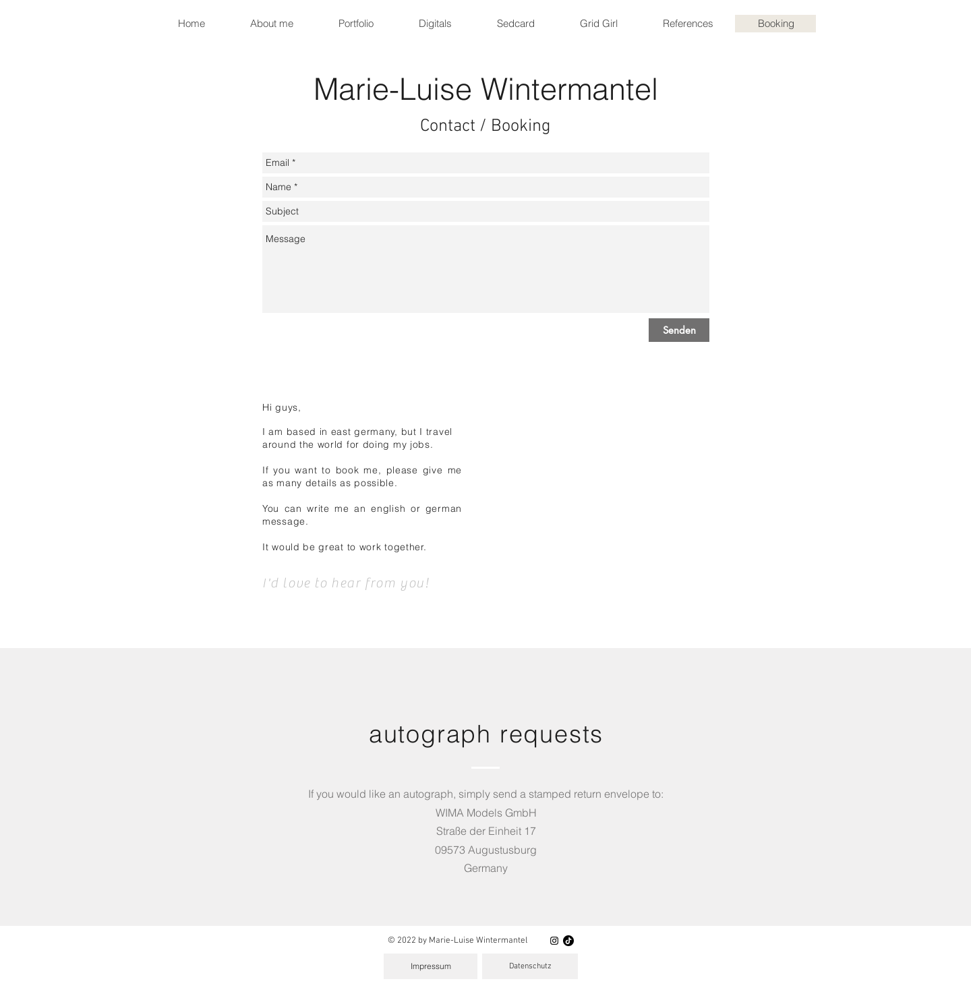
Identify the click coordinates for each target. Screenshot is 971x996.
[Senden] (679, 330)
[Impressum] (430, 966)
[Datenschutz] (530, 966)
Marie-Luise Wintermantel (486, 88)
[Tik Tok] (568, 940)
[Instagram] (554, 940)
